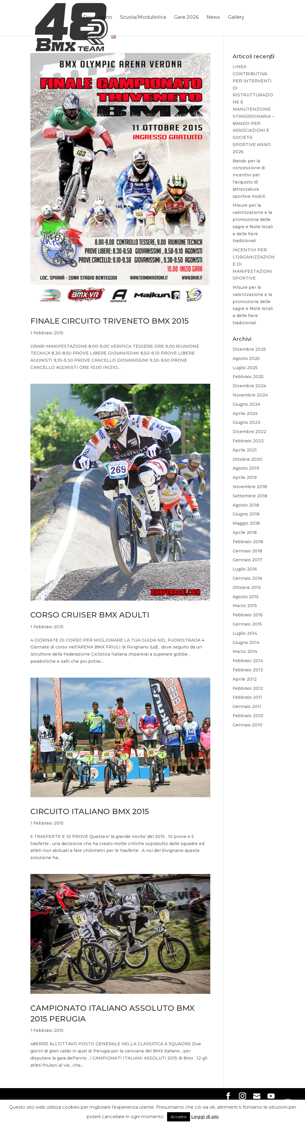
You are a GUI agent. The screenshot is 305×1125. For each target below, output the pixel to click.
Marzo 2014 (245, 651)
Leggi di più (205, 1116)
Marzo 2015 (245, 605)
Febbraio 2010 (248, 715)
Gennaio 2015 (247, 624)
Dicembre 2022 (249, 431)
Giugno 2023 (246, 422)
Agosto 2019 (246, 468)
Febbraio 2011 (247, 697)
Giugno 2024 (246, 404)
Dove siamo (97, 17)
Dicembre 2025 (249, 349)
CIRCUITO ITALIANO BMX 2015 (89, 811)
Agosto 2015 (246, 596)
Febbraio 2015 (248, 615)
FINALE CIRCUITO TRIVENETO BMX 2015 (109, 321)
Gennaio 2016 (247, 578)
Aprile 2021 (245, 450)
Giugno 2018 (246, 514)
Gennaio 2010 (247, 725)
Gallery (236, 17)
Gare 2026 (186, 17)
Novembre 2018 (250, 486)
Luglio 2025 (245, 367)
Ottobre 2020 (247, 459)
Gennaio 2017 (247, 559)
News (213, 17)
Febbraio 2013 (248, 670)
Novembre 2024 (250, 395)
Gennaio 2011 (247, 706)
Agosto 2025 (246, 358)
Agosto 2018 (246, 505)
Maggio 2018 (246, 523)
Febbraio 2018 (248, 541)
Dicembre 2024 (249, 385)
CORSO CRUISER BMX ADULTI (89, 615)
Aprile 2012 (245, 679)
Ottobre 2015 (247, 587)
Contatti (93, 37)
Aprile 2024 (245, 413)
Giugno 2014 (246, 642)
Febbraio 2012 (248, 688)
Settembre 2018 (250, 496)
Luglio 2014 (245, 633)
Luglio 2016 (245, 569)
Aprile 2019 (245, 477)
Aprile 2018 (245, 532)
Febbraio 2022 (248, 441)
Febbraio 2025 (248, 376)
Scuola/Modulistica (143, 17)
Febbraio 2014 (248, 660)
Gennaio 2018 (247, 551)
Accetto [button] (178, 1116)
